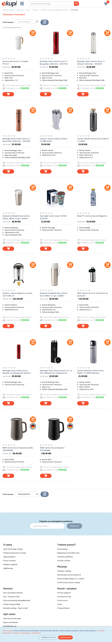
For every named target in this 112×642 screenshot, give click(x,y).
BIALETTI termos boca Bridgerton (92, 216)
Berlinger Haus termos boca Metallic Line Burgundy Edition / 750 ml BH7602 (17, 371)
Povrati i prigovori (64, 593)
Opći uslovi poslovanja (12, 618)
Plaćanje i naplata (64, 571)
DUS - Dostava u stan (11, 596)
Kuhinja (35, 10)
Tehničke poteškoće (65, 557)
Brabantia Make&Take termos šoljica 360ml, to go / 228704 (16, 217)
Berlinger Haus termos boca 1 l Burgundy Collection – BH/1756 (53, 62)
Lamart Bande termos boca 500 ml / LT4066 (92, 139)
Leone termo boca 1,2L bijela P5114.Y (15, 62)
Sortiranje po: (8, 22)
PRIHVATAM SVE (65, 637)
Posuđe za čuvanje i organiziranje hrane (54, 10)
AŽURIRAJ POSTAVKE (48, 637)
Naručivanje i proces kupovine (69, 575)
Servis (59, 604)
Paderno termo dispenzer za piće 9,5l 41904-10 (17, 294)
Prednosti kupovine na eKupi (14, 553)
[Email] (47, 526)
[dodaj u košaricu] (8, 94)
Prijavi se (74, 526)
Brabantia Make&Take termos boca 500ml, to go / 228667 (53, 294)
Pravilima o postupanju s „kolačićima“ (26, 633)
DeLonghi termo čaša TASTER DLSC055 (53, 217)
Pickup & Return (63, 608)
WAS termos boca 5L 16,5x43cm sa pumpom (92, 294)
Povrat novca (62, 600)
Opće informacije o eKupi (13, 549)
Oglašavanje (8, 568)
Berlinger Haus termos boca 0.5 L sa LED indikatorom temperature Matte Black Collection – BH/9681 (56, 371)
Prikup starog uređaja (11, 604)
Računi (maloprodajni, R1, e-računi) (70, 578)
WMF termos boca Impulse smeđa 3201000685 (18, 449)
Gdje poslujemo (9, 557)
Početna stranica (8, 10)
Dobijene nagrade (10, 564)
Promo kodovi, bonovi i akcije (68, 582)
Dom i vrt (20, 10)
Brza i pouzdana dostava (13, 593)
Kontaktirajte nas (10, 626)
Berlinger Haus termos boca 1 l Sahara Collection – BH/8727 (91, 62)
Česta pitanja (62, 549)
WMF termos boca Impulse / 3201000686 (52, 449)
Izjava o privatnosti (10, 622)
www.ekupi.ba (7, 630)
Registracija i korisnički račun (68, 553)
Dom (28, 10)
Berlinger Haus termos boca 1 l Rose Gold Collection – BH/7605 (16, 139)
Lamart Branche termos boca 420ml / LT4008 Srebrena (90, 371)
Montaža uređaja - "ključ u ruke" (15, 608)
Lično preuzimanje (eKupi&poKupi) (16, 600)
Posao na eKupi (9, 560)
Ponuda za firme (63, 560)
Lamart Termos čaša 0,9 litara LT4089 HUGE (53, 139)
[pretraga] (76, 3)
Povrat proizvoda (64, 596)
